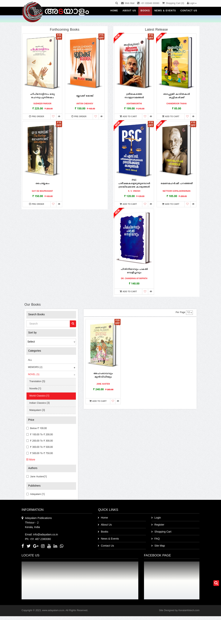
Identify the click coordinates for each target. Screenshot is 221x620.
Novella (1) (35, 388)
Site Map (159, 546)
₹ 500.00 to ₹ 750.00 (39, 453)
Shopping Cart (162, 532)
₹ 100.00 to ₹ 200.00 (39, 434)
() (173, 3)
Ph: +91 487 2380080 (38, 539)
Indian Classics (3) (39, 403)
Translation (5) (37, 381)
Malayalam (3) (37, 410)
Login (157, 518)
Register (159, 525)
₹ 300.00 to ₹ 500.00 (39, 447)
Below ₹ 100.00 (36, 428)
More (30, 459)
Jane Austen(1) (36, 476)
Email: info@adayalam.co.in (41, 534)
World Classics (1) (39, 395)
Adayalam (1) (35, 494)
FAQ (157, 539)
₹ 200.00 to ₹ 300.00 (39, 440)
